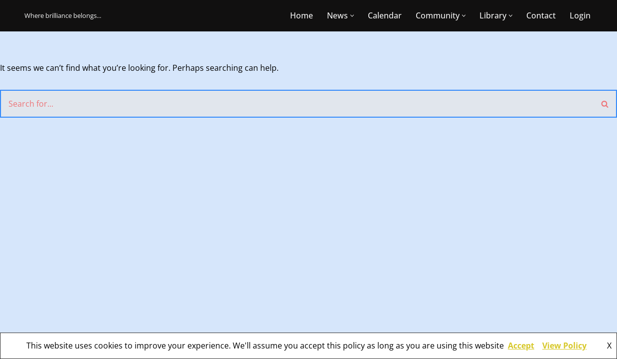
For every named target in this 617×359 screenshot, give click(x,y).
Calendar (385, 15)
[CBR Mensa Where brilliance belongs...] (62, 15)
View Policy (564, 345)
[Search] (297, 104)
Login (580, 15)
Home (301, 15)
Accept (521, 345)
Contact (541, 15)
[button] (352, 15)
